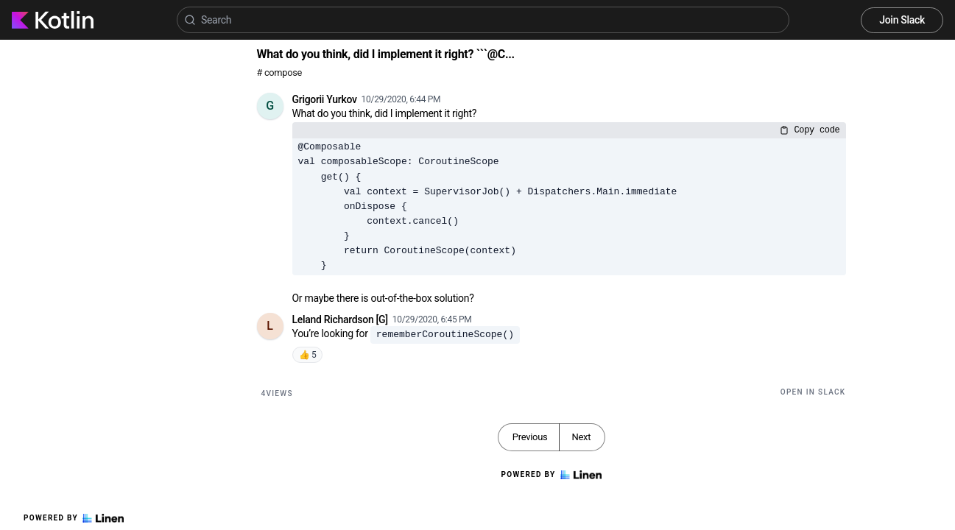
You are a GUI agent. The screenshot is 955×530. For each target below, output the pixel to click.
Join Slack (902, 20)
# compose (279, 72)
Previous (530, 436)
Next (581, 436)
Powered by (74, 518)
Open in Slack (813, 392)
